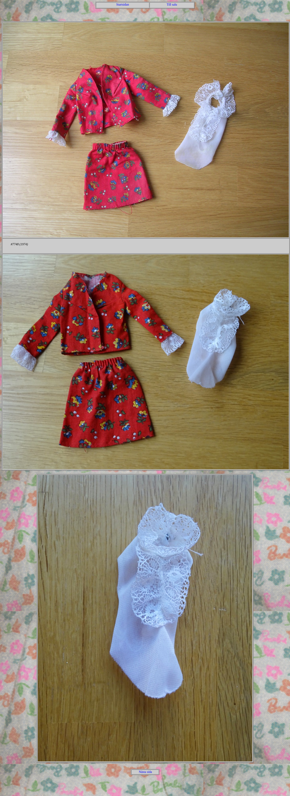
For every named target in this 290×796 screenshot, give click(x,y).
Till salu (172, 4)
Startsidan (122, 4)
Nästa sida (145, 772)
